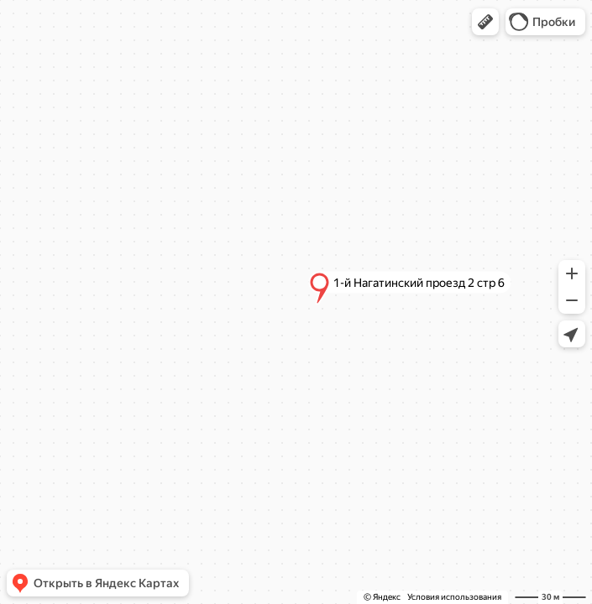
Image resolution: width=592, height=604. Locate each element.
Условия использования (454, 596)
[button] (485, 21)
